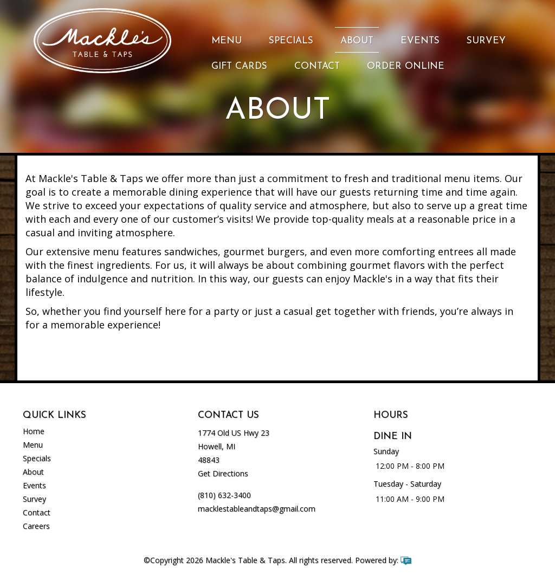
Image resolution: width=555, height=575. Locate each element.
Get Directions (223, 473)
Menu (226, 41)
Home (33, 431)
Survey (486, 41)
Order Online (405, 66)
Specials (291, 41)
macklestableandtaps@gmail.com (256, 508)
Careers (36, 526)
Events (420, 41)
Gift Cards (239, 66)
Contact (317, 66)
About (356, 41)
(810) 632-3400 (224, 495)
